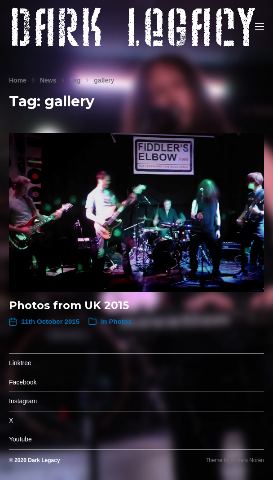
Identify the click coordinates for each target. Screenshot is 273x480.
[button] (260, 26)
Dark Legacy (44, 460)
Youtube (20, 439)
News (48, 80)
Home (17, 80)
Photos (120, 321)
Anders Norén (247, 460)
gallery (104, 80)
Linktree (20, 363)
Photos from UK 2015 (69, 305)
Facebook (22, 382)
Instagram (23, 401)
